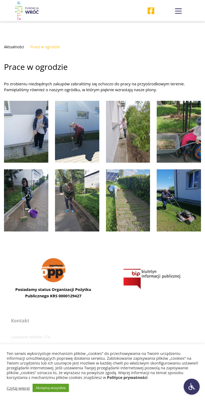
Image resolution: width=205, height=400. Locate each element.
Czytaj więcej (18, 388)
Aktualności (14, 46)
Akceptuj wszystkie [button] (51, 387)
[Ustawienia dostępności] (192, 387)
